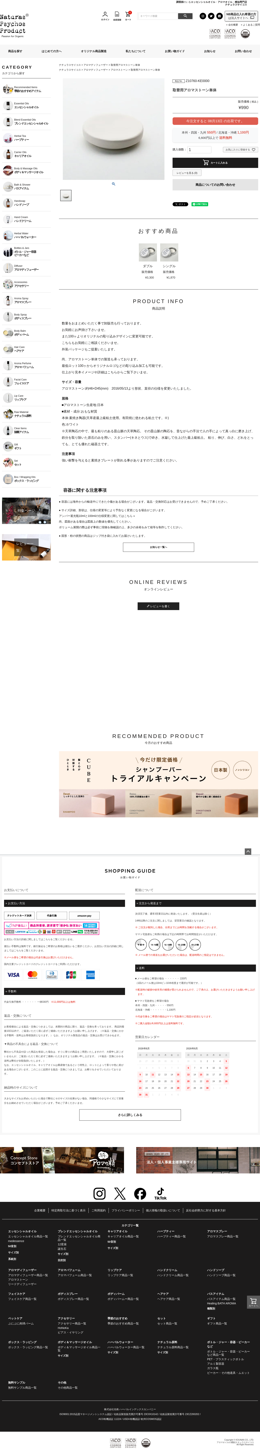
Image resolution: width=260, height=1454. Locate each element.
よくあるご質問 (251, 25)
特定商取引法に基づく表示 (68, 1210)
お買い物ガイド (175, 51)
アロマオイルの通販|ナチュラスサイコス (235, 1442)
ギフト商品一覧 (217, 1323)
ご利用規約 (98, 1210)
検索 (185, 16)
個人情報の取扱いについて (163, 1210)
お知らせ (209, 51)
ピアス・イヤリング (70, 1332)
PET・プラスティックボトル (225, 1359)
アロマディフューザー (96, 65)
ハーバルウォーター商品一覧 (126, 1347)
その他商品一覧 (68, 1387)
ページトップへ (248, 851)
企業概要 (40, 1210)
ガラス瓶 (213, 1368)
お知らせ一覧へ (158, 547)
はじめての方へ (52, 51)
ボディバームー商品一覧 (123, 1299)
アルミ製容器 (215, 1363)
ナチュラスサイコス (70, 65)
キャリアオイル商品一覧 (123, 1236)
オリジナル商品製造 (94, 51)
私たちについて (136, 51)
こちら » (129, 515)
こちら (46, 939)
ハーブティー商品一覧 (171, 1236)
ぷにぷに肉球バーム (21, 1323)
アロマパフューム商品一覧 (75, 1275)
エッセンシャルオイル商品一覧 (28, 1236)
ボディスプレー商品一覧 (73, 1299)
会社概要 (233, 25)
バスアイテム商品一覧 (221, 1299)
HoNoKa (63, 1328)
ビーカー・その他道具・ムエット (228, 1372)
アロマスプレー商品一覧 (222, 1236)
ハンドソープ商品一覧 (221, 1275)
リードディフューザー (22, 1284)
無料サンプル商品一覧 (22, 1387)
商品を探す (15, 51)
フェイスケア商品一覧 (22, 1299)
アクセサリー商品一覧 (72, 1323)
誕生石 (62, 1248)
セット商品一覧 (167, 1323)
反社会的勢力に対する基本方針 (206, 1210)
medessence (16, 1241)
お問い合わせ (243, 51)
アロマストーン (119, 69)
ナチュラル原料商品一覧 (173, 1347)
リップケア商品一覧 (120, 1275)
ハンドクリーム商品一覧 (173, 1275)
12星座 (62, 1244)
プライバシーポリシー (126, 1210)
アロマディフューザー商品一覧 (28, 1275)
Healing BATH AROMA (221, 1303)
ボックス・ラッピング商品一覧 (28, 1347)
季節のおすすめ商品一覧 (123, 1323)
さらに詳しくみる (130, 1115)
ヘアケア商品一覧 (168, 1299)
